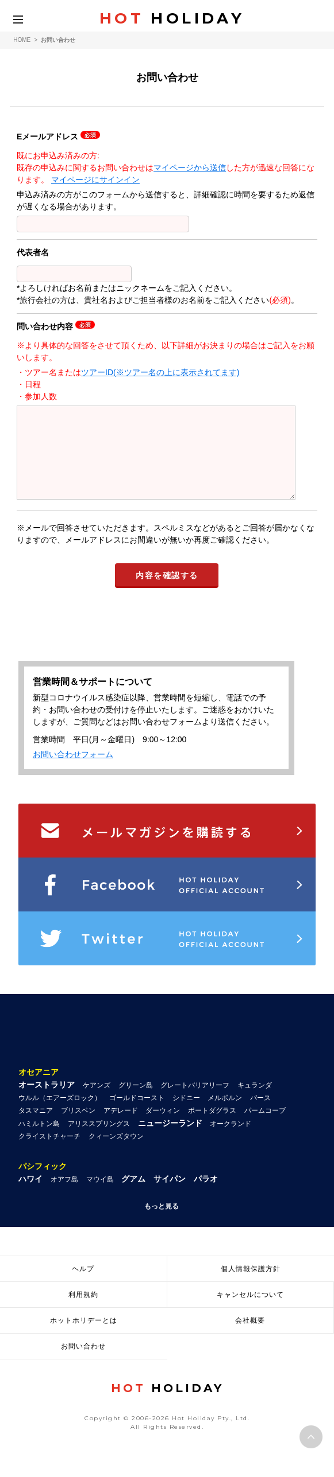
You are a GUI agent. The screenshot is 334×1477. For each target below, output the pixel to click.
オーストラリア (46, 1101)
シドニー (186, 1115)
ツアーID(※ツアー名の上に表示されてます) (160, 372)
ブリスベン (78, 1128)
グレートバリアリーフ (194, 1102)
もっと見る (161, 1223)
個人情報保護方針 (251, 1286)
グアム (133, 1196)
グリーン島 (135, 1102)
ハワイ (30, 1196)
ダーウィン (162, 1128)
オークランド (230, 1141)
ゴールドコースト (136, 1115)
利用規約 (83, 1312)
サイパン (169, 1196)
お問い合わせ (83, 1363)
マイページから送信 (189, 167)
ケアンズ (96, 1102)
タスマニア (35, 1128)
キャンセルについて (250, 1312)
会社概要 (250, 1338)
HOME (21, 40)
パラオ (206, 1196)
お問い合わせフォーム (73, 771)
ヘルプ (83, 1286)
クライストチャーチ (49, 1153)
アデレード (120, 1128)
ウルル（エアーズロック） (59, 1115)
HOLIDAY (171, 18)
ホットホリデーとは (83, 1338)
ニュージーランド (170, 1140)
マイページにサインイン (95, 179)
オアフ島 (64, 1196)
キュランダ (254, 1102)
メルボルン (225, 1115)
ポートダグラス (212, 1128)
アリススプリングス (99, 1141)
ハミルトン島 (39, 1141)
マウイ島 (100, 1196)
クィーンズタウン (116, 1153)
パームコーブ (265, 1128)
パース (260, 1115)
